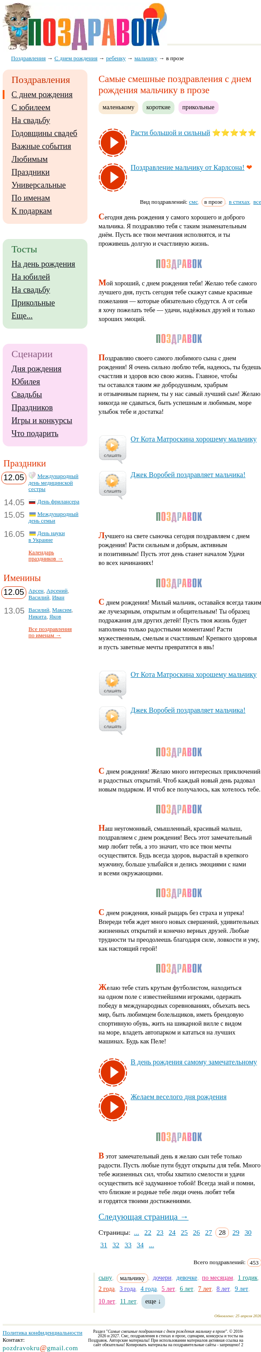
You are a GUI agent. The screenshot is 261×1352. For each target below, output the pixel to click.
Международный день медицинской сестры (54, 483)
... (136, 1232)
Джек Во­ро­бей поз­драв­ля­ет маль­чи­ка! (188, 474)
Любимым (30, 159)
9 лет (241, 1288)
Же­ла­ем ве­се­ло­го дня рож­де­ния (179, 1097)
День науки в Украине (47, 536)
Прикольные (33, 302)
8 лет (223, 1288)
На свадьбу (31, 120)
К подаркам (32, 210)
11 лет (128, 1301)
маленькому (119, 107)
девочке (186, 1277)
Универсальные (39, 185)
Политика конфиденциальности (43, 1332)
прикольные (198, 107)
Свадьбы (27, 394)
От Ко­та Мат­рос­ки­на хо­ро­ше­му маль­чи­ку (194, 439)
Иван (58, 597)
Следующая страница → (144, 1216)
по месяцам (217, 1277)
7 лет (204, 1288)
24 (172, 1232)
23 (160, 1232)
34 (140, 1245)
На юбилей (31, 276)
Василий (39, 597)
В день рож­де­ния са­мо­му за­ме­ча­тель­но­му (194, 1062)
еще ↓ (153, 1301)
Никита (37, 617)
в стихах (239, 201)
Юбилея (26, 381)
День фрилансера (58, 502)
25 (184, 1232)
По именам (31, 198)
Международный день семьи (54, 517)
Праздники (31, 172)
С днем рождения (42, 94)
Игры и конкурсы (42, 420)
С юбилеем (31, 107)
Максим (61, 610)
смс (193, 201)
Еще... (22, 315)
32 (116, 1245)
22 (148, 1232)
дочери (162, 1277)
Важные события (41, 146)
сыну (105, 1277)
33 (128, 1245)
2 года (107, 1288)
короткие (158, 107)
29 (236, 1232)
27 (208, 1232)
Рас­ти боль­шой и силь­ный (170, 132)
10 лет (107, 1301)
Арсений (56, 591)
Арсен (36, 591)
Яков (55, 617)
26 (196, 1232)
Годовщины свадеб (44, 133)
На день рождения (43, 264)
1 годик (247, 1277)
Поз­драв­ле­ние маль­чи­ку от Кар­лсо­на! (187, 167)
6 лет (186, 1288)
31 (104, 1245)
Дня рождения (37, 368)
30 (248, 1232)
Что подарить (35, 433)
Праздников (32, 407)
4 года (149, 1288)
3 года (128, 1288)
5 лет (168, 1288)
